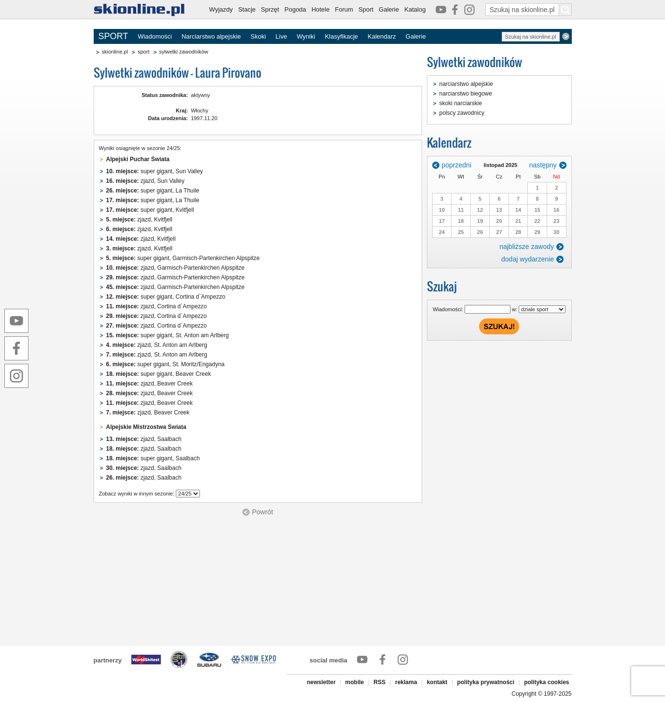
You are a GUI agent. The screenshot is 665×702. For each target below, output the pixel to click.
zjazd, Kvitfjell (139, 219)
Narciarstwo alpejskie (211, 36)
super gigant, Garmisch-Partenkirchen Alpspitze (183, 258)
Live (281, 36)
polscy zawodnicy (461, 113)
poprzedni (457, 165)
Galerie (389, 9)
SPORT (113, 36)
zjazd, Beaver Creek (149, 383)
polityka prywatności (485, 682)
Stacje (246, 9)
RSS (380, 682)
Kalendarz (382, 36)
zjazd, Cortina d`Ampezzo (156, 306)
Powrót (262, 512)
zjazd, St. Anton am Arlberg (156, 345)
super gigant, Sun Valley (154, 171)
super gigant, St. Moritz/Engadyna (165, 364)
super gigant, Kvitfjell (150, 209)
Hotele (320, 9)
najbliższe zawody (526, 246)
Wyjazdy (221, 9)
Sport (365, 9)
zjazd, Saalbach (144, 439)
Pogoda (295, 9)
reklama (406, 682)
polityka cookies (546, 682)
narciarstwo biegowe (465, 93)
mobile (354, 682)
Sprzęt (270, 9)
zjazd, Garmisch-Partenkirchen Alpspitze (175, 267)
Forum (344, 9)
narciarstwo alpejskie (466, 84)
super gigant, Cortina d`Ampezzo (166, 296)
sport (143, 52)
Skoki (258, 36)
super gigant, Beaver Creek (158, 374)
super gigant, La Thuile (152, 190)
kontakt (437, 682)
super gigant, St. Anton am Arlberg (167, 335)
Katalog (414, 9)
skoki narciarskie (460, 103)
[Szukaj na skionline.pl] (565, 9)
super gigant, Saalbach (153, 458)
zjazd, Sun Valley (145, 181)
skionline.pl (115, 52)
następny (543, 165)
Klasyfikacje (341, 36)
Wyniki (306, 36)
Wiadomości (155, 36)
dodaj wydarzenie (527, 259)
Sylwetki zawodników (474, 62)
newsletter (321, 682)
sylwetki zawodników (183, 52)
